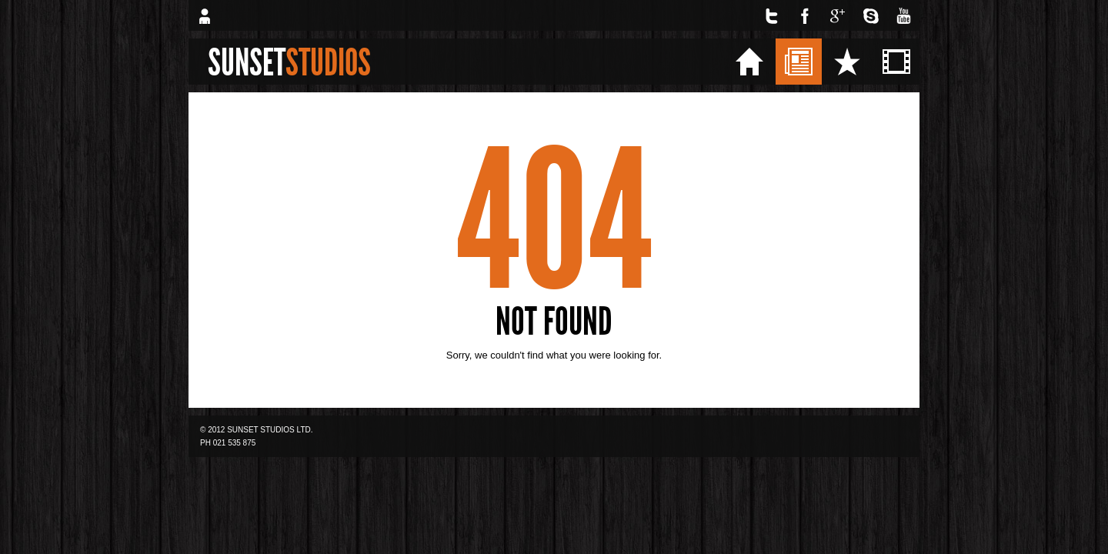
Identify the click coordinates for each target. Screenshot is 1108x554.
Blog (844, 61)
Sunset (289, 62)
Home (798, 61)
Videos (947, 61)
